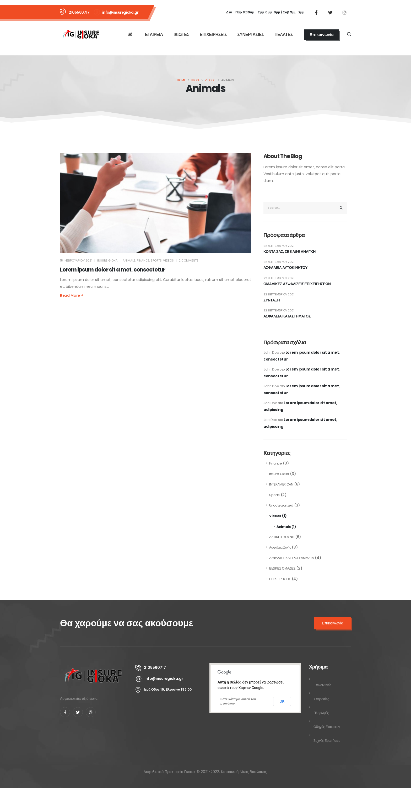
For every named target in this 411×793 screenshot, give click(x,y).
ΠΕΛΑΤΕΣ (283, 35)
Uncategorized (281, 505)
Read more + (71, 295)
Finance (143, 260)
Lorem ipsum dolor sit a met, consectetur (112, 269)
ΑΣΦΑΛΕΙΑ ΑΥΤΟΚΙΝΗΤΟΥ (285, 267)
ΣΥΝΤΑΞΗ (271, 300)
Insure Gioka (279, 474)
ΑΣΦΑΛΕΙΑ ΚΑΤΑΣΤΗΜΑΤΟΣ (287, 316)
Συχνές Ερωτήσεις (326, 740)
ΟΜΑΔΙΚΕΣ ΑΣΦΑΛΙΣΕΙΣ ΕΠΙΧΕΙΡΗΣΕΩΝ (297, 283)
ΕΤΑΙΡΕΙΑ (154, 35)
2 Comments (188, 260)
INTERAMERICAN (281, 484)
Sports (156, 260)
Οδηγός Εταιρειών (326, 726)
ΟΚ (282, 701)
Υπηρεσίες (321, 699)
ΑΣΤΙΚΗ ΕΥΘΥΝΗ (281, 537)
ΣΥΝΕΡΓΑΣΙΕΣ (250, 35)
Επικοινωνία (322, 34)
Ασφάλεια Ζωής (280, 547)
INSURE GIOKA (107, 260)
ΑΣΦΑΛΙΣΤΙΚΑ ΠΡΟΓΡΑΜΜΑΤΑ (291, 558)
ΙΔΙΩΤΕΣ (181, 35)
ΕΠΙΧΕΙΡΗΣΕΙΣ (213, 35)
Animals (129, 260)
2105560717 (79, 12)
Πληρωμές (321, 713)
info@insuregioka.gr (120, 12)
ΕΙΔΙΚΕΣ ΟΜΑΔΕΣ (282, 568)
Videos (168, 260)
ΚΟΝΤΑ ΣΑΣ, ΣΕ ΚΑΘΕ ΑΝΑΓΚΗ (289, 251)
